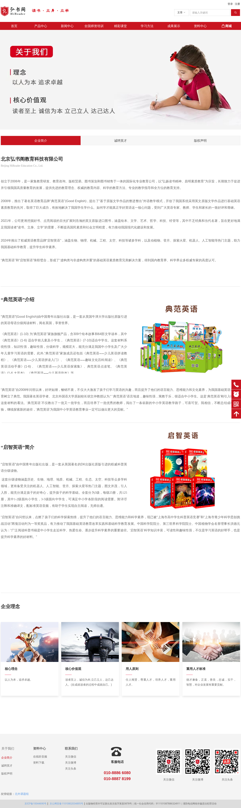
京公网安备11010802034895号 (66, 803)
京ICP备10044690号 (35, 803)
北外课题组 (22, 793)
